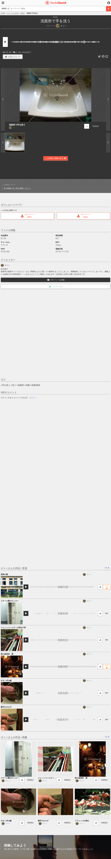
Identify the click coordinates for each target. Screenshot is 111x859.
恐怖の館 (4, 574)
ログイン (33, 398)
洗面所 (21, 385)
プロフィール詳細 (55, 280)
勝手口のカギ (6, 707)
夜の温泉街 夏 (7, 654)
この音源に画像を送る (55, 158)
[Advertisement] (55, 170)
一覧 (106, 568)
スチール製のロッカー (10, 601)
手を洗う (6, 385)
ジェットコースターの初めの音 (13, 627)
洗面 (28, 385)
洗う (14, 385)
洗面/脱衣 (35, 385)
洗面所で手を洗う (17, 125)
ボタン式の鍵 (6, 680)
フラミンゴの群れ (82, 821)
